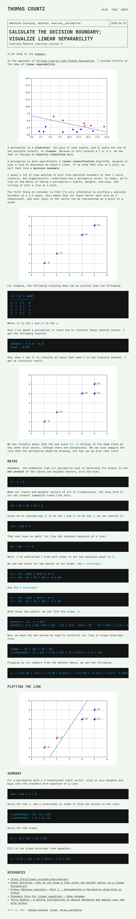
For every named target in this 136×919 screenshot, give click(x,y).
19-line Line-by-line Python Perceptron (65, 61)
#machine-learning (22, 23)
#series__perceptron (66, 23)
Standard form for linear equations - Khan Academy (47, 896)
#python (43, 23)
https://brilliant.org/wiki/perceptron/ (39, 879)
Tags (115, 9)
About (125, 9)
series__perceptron (71, 909)
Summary (40, 54)
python (53, 909)
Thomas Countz (26, 8)
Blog (105, 9)
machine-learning (38, 909)
